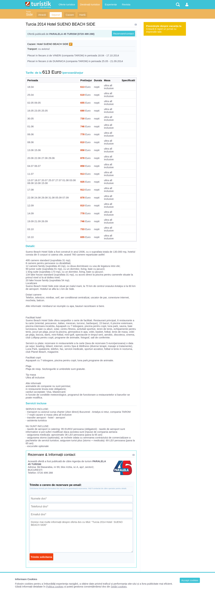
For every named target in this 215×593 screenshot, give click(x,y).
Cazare (70, 14)
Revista (126, 4)
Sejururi (55, 14)
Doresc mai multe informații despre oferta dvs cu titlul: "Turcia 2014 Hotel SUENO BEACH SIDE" (81, 535)
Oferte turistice (67, 4)
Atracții (42, 14)
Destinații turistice (90, 4)
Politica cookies (54, 586)
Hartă (82, 14)
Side (29, 14)
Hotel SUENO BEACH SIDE (53, 44)
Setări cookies (119, 586)
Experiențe (111, 4)
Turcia (28, 12)
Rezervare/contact (123, 33)
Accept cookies (189, 580)
